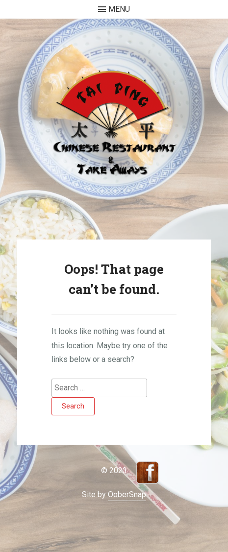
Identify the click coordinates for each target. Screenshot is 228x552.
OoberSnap (127, 494)
